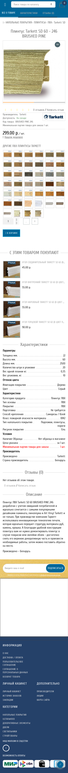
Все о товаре (9, 12)
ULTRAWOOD (9, 719)
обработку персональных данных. (50, 575)
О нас (6, 653)
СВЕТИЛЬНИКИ (10, 731)
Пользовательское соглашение (13, 663)
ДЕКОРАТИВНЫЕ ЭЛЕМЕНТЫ (16, 723)
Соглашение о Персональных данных (15, 671)
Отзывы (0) (49, 13)
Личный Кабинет (12, 691)
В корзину (11, 233)
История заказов (12, 695)
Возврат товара (11, 676)
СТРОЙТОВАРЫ (10, 735)
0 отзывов (38, 109)
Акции (40, 695)
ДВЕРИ (6, 727)
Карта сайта (43, 700)
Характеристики (29, 13)
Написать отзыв (55, 109)
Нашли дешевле (14, 137)
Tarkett (22, 114)
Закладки (8, 700)
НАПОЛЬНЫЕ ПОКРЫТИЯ (15, 714)
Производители (45, 691)
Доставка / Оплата (13, 657)
